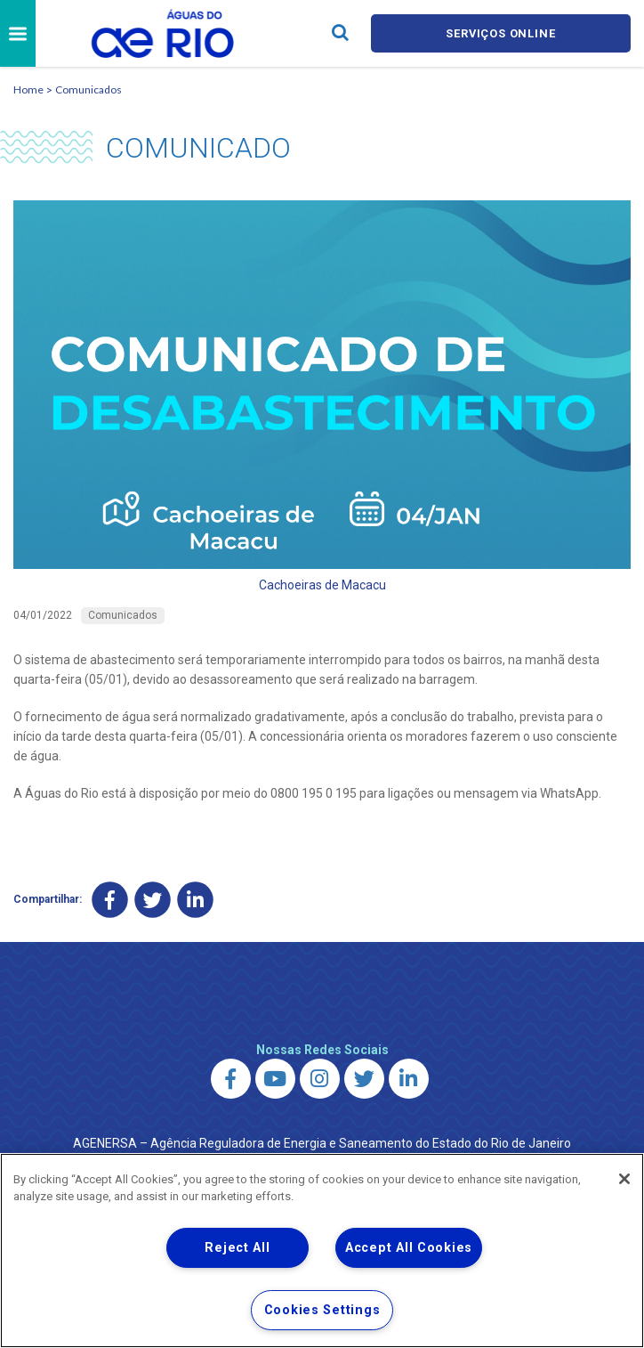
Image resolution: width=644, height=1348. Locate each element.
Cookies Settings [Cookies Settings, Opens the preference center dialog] (322, 1310)
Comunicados (88, 89)
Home (28, 89)
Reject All (237, 1247)
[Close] (624, 1178)
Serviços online (501, 33)
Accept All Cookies (408, 1247)
